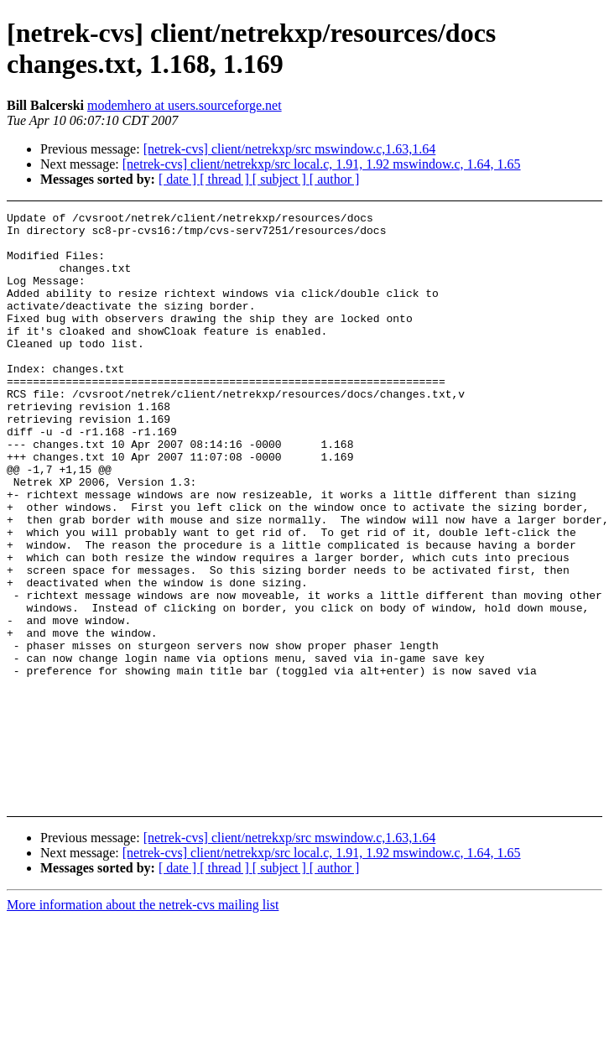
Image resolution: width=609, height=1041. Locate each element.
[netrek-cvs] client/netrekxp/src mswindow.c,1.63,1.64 (289, 149)
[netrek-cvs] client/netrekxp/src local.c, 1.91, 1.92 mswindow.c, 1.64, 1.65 (321, 164)
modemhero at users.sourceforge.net (184, 105)
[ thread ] (226, 179)
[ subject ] (281, 179)
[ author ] (335, 179)
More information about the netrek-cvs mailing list (142, 905)
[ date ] (179, 179)
